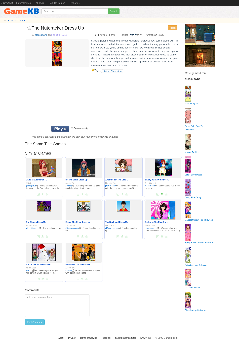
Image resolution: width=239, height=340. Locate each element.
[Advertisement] (66, 99)
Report (172, 28)
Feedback (106, 338)
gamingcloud (32, 186)
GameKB (7, 3)
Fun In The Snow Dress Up (38, 264)
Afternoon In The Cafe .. (116, 180)
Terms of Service (88, 338)
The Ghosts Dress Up (36, 222)
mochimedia (151, 186)
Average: (150, 35)
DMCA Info (146, 338)
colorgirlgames (152, 228)
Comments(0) (79, 128)
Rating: (124, 35)
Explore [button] (75, 3)
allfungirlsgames (33, 228)
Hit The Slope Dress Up (77, 180)
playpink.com (111, 186)
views (102, 35)
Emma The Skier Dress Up (78, 222)
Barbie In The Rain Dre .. (156, 222)
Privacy (72, 338)
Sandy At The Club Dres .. (157, 180)
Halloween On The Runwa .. (79, 264)
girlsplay (70, 186)
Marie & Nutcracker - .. (36, 180)
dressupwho (41, 35)
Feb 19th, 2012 (59, 35)
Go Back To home (16, 20)
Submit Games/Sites (125, 338)
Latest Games (23, 3)
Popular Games (57, 3)
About (61, 338)
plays (112, 35)
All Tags (40, 3)
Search (113, 11)
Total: (160, 35)
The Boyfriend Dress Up (116, 222)
